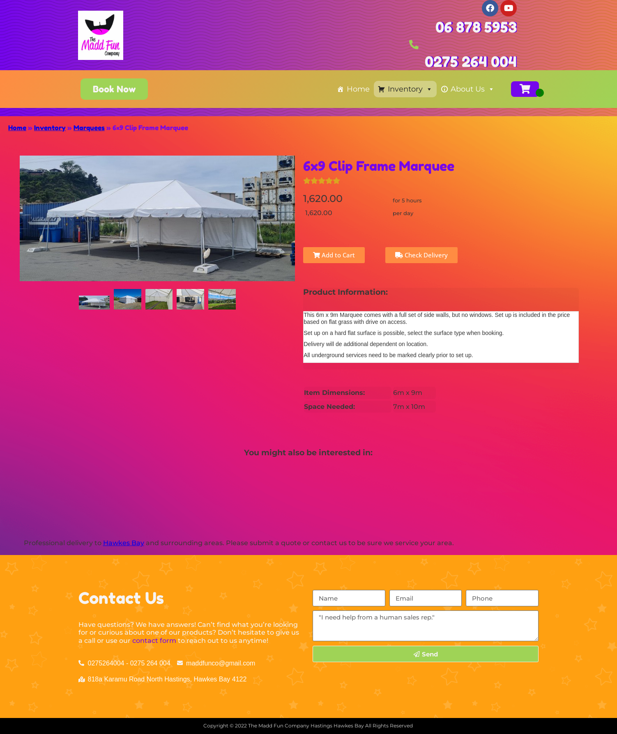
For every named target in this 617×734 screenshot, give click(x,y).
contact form (154, 641)
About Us (473, 89)
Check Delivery (421, 255)
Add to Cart (334, 255)
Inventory (410, 89)
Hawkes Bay (123, 543)
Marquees (89, 128)
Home (358, 89)
